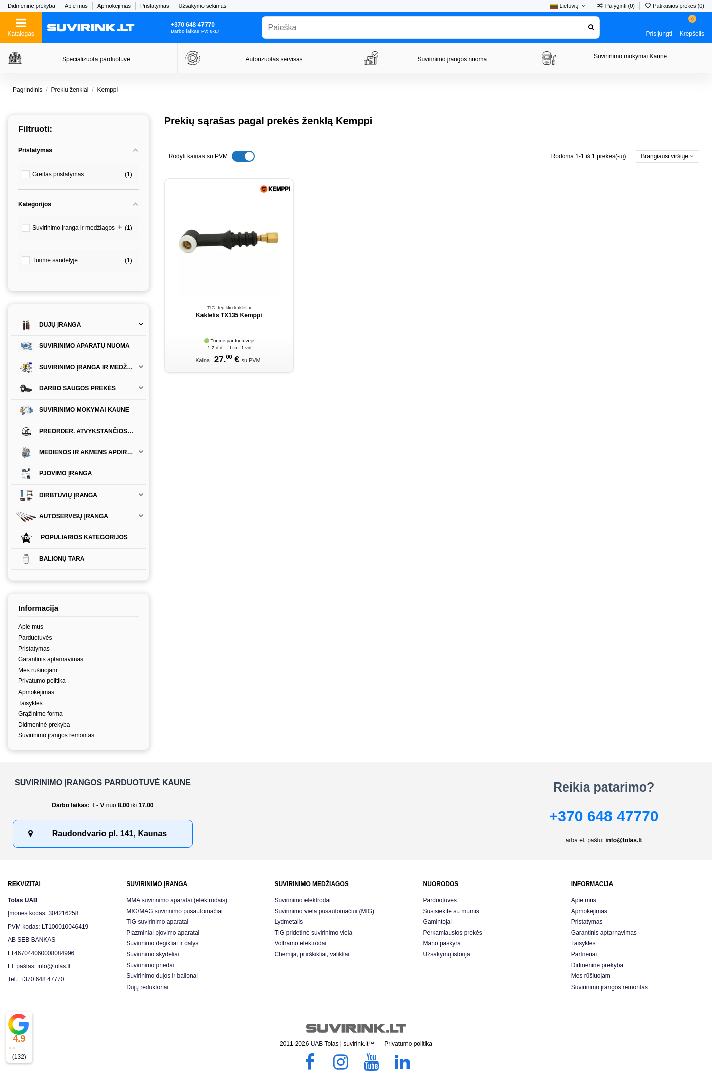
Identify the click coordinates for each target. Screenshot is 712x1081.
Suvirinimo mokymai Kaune (630, 56)
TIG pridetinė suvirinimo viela (313, 932)
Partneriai (584, 954)
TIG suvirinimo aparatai (157, 921)
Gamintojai (437, 921)
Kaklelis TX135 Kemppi (229, 315)
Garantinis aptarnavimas (50, 659)
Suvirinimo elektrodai (302, 900)
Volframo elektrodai (300, 943)
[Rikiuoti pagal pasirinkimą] (667, 156)
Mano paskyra (442, 943)
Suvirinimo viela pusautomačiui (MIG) (324, 911)
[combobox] (431, 27)
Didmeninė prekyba (32, 6)
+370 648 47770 (604, 816)
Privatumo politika (42, 680)
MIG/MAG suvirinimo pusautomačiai (174, 911)
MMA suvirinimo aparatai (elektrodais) (176, 900)
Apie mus (77, 6)
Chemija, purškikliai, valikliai (311, 954)
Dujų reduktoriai (147, 987)
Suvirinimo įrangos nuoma (452, 59)
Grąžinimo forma (40, 713)
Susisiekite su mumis (451, 911)
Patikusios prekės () (674, 6)
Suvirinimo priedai (150, 965)
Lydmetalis (288, 921)
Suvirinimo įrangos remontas (56, 735)
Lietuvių (568, 6)
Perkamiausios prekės (452, 932)
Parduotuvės (35, 637)
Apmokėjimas (114, 6)
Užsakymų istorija (446, 954)
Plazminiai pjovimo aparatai (162, 932)
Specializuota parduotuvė (96, 59)
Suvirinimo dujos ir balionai (162, 975)
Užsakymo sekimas (203, 6)
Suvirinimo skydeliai (152, 954)
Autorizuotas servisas (274, 59)
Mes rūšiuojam (37, 670)
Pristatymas (155, 6)
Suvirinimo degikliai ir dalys (162, 943)
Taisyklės (30, 703)
